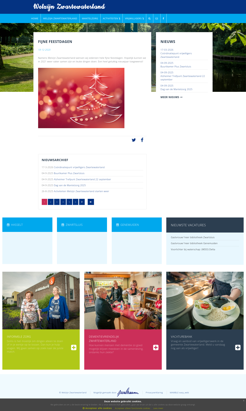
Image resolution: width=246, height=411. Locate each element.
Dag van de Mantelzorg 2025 (70, 185)
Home (34, 18)
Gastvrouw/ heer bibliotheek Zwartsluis (193, 237)
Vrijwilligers (134, 18)
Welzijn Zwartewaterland (67, 7)
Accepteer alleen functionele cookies (132, 408)
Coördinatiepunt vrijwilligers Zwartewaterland (79, 167)
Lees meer (158, 408)
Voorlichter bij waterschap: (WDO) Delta (193, 249)
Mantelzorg (90, 18)
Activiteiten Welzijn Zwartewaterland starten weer (81, 191)
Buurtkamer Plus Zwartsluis (69, 173)
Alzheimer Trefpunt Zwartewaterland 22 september (82, 179)
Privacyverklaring (154, 392)
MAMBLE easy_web (179, 392)
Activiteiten (111, 18)
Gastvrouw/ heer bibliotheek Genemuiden (194, 243)
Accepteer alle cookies (97, 408)
